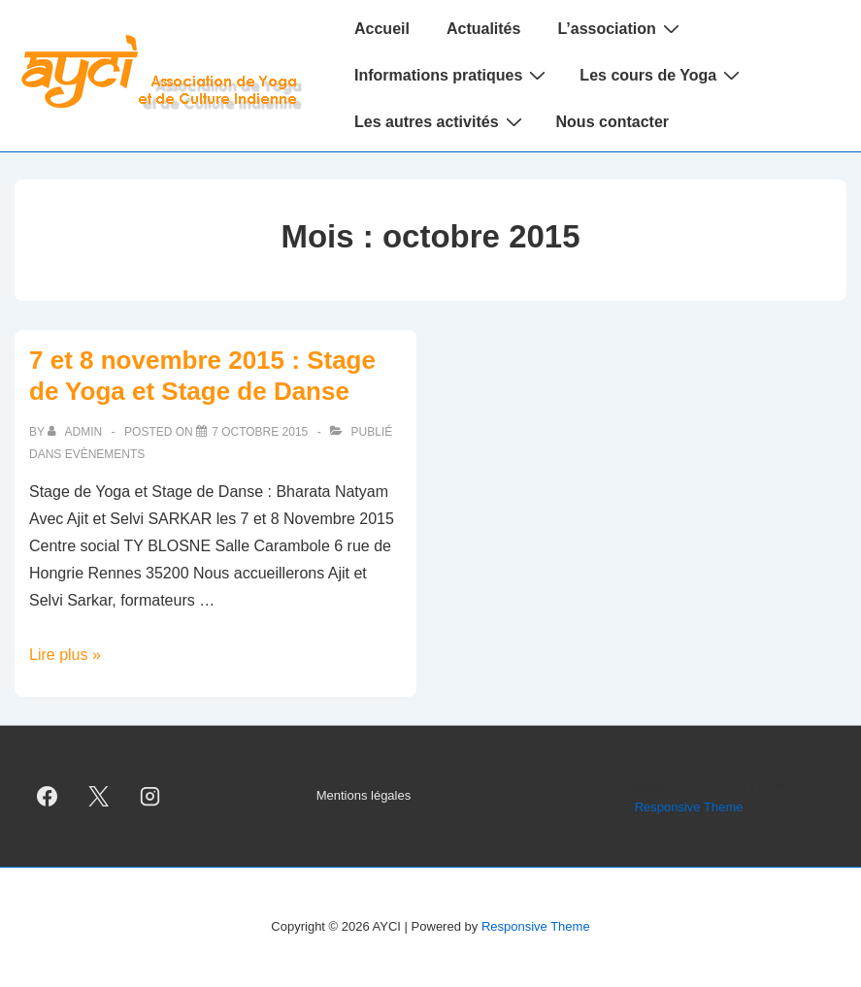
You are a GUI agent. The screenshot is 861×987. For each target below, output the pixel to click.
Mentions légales (364, 795)
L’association (620, 28)
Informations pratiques (452, 74)
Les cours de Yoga (662, 74)
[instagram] (150, 796)
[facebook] (47, 796)
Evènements (105, 454)
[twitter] (99, 796)
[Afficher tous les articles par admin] (76, 432)
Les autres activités (440, 121)
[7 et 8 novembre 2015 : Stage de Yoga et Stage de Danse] (260, 432)
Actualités (483, 28)
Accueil (382, 28)
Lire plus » (65, 654)
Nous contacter (612, 122)
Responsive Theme (689, 807)
